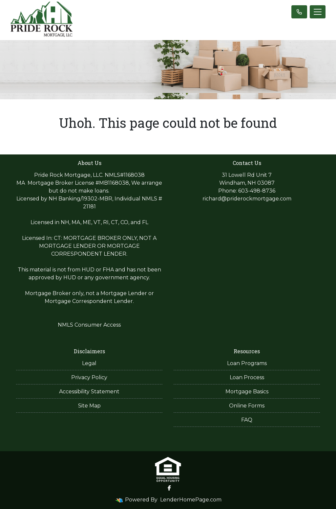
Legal (89, 363)
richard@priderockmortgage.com (246, 199)
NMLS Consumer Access (89, 325)
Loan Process (247, 377)
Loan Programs (247, 363)
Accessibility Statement (89, 391)
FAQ (246, 420)
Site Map (89, 406)
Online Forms (246, 406)
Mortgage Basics (246, 391)
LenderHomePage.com (190, 500)
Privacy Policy (89, 377)
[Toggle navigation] (318, 11)
